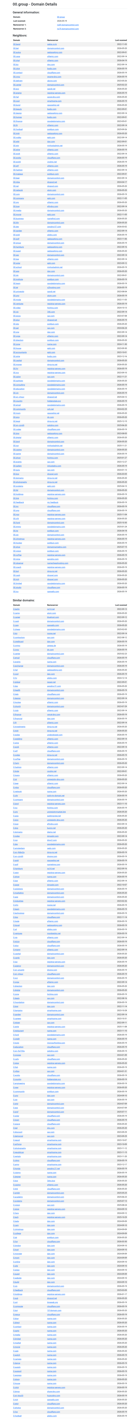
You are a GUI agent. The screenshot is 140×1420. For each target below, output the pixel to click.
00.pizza (17, 316)
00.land (16, 441)
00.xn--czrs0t (18, 425)
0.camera (17, 1359)
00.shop (16, 547)
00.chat (16, 60)
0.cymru (16, 645)
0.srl (15, 929)
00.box (16, 474)
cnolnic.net (52, 162)
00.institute (18, 279)
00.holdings (18, 494)
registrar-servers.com (56, 93)
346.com (51, 312)
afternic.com (52, 56)
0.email (16, 658)
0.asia (15, 816)
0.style (16, 1027)
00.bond (16, 105)
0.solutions (18, 889)
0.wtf (15, 751)
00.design (17, 113)
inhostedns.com (54, 466)
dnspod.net (52, 182)
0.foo (15, 1412)
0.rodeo (16, 836)
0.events (16, 662)
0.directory (17, 986)
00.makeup (18, 174)
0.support (17, 1371)
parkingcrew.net (54, 816)
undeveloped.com (54, 735)
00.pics (16, 417)
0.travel (16, 925)
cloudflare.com (53, 72)
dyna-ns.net (52, 364)
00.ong (16, 510)
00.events (17, 462)
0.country (17, 1079)
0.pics (15, 820)
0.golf (15, 864)
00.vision (17, 551)
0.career (16, 617)
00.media (17, 210)
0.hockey (17, 702)
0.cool (15, 674)
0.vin (15, 1286)
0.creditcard (18, 641)
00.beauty (17, 109)
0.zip (15, 1100)
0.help (15, 694)
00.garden (17, 231)
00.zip (15, 535)
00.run (16, 445)
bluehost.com (53, 617)
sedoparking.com (54, 52)
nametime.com (53, 864)
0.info (15, 905)
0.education (18, 1047)
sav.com (51, 316)
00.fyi (15, 368)
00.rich (16, 579)
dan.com (51, 141)
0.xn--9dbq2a (18, 852)
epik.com (51, 137)
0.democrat (18, 1136)
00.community (19, 409)
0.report (16, 1140)
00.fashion (18, 170)
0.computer (18, 1306)
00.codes (17, 429)
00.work (16, 154)
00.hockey (17, 543)
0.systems (17, 1201)
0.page (16, 885)
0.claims (17, 1172)
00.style (16, 356)
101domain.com (54, 1310)
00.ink (15, 275)
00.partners (18, 381)
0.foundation (18, 1002)
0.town (16, 1120)
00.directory (18, 340)
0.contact (17, 1327)
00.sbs (16, 324)
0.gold (16, 860)
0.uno (15, 1095)
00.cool (16, 101)
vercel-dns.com (53, 714)
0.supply (17, 1367)
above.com (52, 81)
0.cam (16, 1225)
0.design (17, 698)
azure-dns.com (53, 97)
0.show (16, 877)
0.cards (16, 958)
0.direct (16, 1322)
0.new (15, 1087)
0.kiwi (15, 1006)
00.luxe (16, 206)
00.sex (16, 255)
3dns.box (51, 1181)
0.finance (17, 714)
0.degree (17, 1177)
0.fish (15, 1067)
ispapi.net (51, 682)
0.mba (16, 787)
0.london (17, 1245)
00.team (16, 283)
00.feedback (18, 502)
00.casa (16, 56)
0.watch (16, 1355)
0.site (15, 1266)
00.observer (18, 563)
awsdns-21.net (53, 1168)
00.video (17, 308)
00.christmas (18, 539)
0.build (16, 1282)
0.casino (17, 1185)
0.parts (16, 1331)
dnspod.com (52, 186)
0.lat (15, 1237)
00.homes (17, 117)
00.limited (17, 583)
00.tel (15, 287)
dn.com (50, 417)
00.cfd (16, 518)
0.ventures (17, 933)
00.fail (16, 97)
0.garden (17, 1014)
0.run (15, 840)
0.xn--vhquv (18, 974)
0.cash (16, 621)
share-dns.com (53, 1391)
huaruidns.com (53, 1395)
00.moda (17, 300)
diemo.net (51, 832)
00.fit (15, 125)
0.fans (16, 1213)
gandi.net (51, 89)
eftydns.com (52, 206)
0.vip (15, 937)
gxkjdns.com (52, 425)
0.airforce (17, 1144)
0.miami (16, 950)
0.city (15, 795)
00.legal (16, 421)
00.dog (16, 433)
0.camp (16, 613)
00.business (18, 218)
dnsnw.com (52, 856)
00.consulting (19, 385)
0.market (17, 1343)
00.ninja (16, 559)
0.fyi (15, 678)
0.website (17, 1278)
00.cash (16, 575)
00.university (18, 291)
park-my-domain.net (55, 795)
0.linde (16, 771)
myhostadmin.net (54, 145)
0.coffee (16, 759)
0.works (16, 1075)
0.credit (16, 1039)
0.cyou (16, 650)
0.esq (15, 1108)
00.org (16, 202)
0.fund (16, 1035)
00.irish (16, 133)
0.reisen (16, 1022)
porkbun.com (53, 129)
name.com (51, 344)
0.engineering (19, 1083)
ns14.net (51, 609)
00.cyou (16, 77)
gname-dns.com (54, 77)
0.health (16, 690)
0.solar (16, 1116)
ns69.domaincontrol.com (68, 25)
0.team (16, 909)
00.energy (17, 93)
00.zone (16, 344)
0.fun (15, 1241)
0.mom (16, 1258)
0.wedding (17, 739)
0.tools (16, 1043)
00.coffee (17, 555)
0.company (18, 800)
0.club (15, 710)
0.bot (15, 1310)
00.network (18, 190)
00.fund (16, 522)
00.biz (15, 64)
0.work (16, 747)
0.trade (16, 921)
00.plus (16, 320)
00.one (16, 332)
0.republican (18, 1152)
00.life (16, 222)
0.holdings (17, 1294)
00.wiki (16, 141)
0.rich (15, 1400)
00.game (17, 454)
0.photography (19, 1148)
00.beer (16, 178)
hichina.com (52, 308)
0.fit (15, 722)
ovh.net (50, 409)
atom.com (51, 190)
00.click (16, 68)
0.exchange (18, 666)
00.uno (16, 295)
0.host (16, 1250)
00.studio (17, 587)
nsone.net (51, 633)
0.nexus (16, 1314)
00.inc (15, 506)
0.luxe (15, 824)
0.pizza (16, 941)
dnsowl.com (52, 474)
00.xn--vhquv (18, 397)
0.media (16, 1335)
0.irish (15, 731)
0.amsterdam (19, 848)
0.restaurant (18, 1031)
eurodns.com (53, 559)
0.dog (15, 828)
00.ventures (18, 304)
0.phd (15, 1104)
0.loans (16, 775)
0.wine (16, 743)
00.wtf (16, 166)
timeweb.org (52, 1302)
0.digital (16, 990)
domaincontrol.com (55, 48)
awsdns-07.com (54, 227)
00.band (16, 44)
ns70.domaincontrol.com (68, 29)
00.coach (17, 567)
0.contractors (19, 637)
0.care (15, 625)
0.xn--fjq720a (19, 1051)
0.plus (15, 945)
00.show (17, 458)
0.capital (17, 954)
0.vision (16, 1205)
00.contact (17, 72)
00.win (16, 145)
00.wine (16, 150)
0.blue (15, 1318)
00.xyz (16, 372)
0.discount (17, 1132)
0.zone (16, 994)
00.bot (16, 571)
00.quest (17, 251)
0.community (19, 1091)
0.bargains (17, 1010)
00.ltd (15, 490)
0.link (15, 1189)
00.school (17, 267)
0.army (16, 1164)
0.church (17, 706)
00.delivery (18, 81)
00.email (17, 405)
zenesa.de (51, 645)
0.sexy (16, 872)
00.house (17, 348)
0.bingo (16, 1391)
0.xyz (15, 978)
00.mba (16, 182)
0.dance (16, 1363)
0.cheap (16, 629)
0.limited (17, 1339)
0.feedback (18, 1290)
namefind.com (53, 218)
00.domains (18, 478)
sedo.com (51, 848)
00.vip (15, 312)
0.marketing (18, 893)
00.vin (15, 393)
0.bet (15, 1128)
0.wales (16, 735)
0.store (16, 1209)
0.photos (17, 1408)
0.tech (15, 1217)
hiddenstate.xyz (54, 401)
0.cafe (16, 1059)
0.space (16, 1124)
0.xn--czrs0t (18, 856)
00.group (61, 17)
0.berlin (16, 609)
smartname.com (54, 101)
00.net (16, 186)
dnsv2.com (52, 840)
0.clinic (16, 1160)
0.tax (15, 962)
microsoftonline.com (56, 1043)
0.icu (15, 808)
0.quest (16, 1274)
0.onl (15, 1302)
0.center (16, 654)
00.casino (17, 450)
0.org (15, 812)
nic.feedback (52, 502)
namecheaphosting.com (57, 563)
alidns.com (52, 235)
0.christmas (18, 1229)
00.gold (16, 235)
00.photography (20, 482)
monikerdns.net (54, 933)
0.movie (16, 1347)
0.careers (17, 1018)
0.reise (16, 1063)
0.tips (15, 917)
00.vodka (17, 137)
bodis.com (51, 68)
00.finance (17, 121)
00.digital (17, 437)
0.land (16, 804)
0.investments (19, 727)
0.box (15, 1181)
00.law (16, 259)
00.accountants (20, 352)
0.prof (15, 1112)
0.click (16, 1387)
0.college (17, 1233)
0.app (15, 897)
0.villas (16, 1071)
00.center (17, 85)
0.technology (18, 913)
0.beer (15, 783)
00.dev (16, 227)
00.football (18, 129)
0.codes (16, 755)
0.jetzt (15, 1404)
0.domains (17, 832)
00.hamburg (18, 247)
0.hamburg (18, 868)
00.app (16, 271)
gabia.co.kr (52, 44)
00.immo (17, 527)
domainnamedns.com (56, 547)
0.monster (17, 1254)
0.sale (15, 1351)
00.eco (16, 89)
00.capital (17, 360)
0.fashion (17, 767)
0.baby (16, 1221)
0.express (17, 1375)
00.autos (17, 52)
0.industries (18, 901)
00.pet (16, 328)
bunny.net (51, 828)
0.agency (17, 966)
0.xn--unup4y (18, 970)
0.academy (18, 1197)
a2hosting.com (53, 287)
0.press (16, 1270)
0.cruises (17, 1055)
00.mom (16, 413)
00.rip (15, 531)
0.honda (16, 1168)
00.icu (15, 591)
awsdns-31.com (54, 686)
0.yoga (16, 982)
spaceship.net (53, 105)
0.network (17, 791)
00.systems (18, 486)
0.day (15, 686)
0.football (17, 1416)
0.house (16, 1383)
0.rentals (17, 1156)
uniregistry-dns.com (55, 779)
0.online (16, 1262)
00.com (16, 194)
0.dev (15, 844)
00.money (17, 364)
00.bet (16, 48)
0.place (16, 1379)
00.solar (16, 263)
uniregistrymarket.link (56, 812)
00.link (16, 498)
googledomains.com (56, 121)
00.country (17, 401)
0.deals (16, 998)
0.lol (15, 779)
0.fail (15, 670)
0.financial (17, 718)
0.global (16, 682)
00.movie (17, 214)
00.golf (16, 239)
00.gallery (17, 466)
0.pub (15, 1298)
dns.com (51, 64)
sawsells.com (53, 591)
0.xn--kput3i (18, 1395)
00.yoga (16, 336)
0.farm (16, 763)
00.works (17, 158)
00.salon (17, 377)
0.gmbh (16, 1193)
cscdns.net (51, 771)
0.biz (15, 633)
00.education (18, 389)
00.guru (16, 470)
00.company (18, 198)
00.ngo (16, 514)
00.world (17, 162)
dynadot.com (53, 836)
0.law (15, 881)
